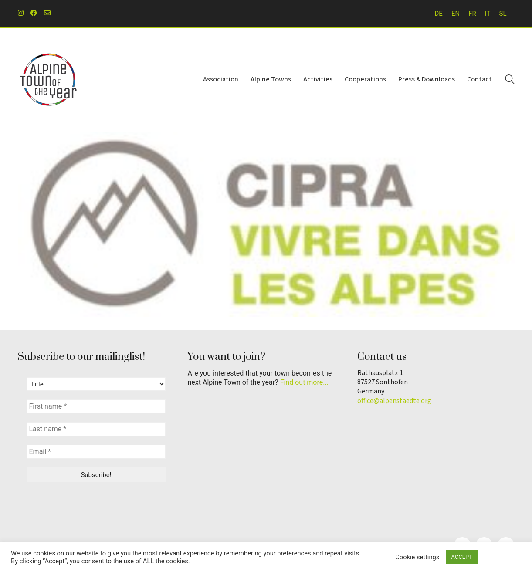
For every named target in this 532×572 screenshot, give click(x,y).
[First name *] (96, 406)
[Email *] (96, 452)
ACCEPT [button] (461, 557)
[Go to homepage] (48, 80)
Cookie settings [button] (417, 557)
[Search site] (510, 80)
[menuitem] (438, 14)
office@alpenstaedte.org (394, 401)
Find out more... (304, 382)
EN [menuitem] (455, 13)
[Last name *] (96, 429)
